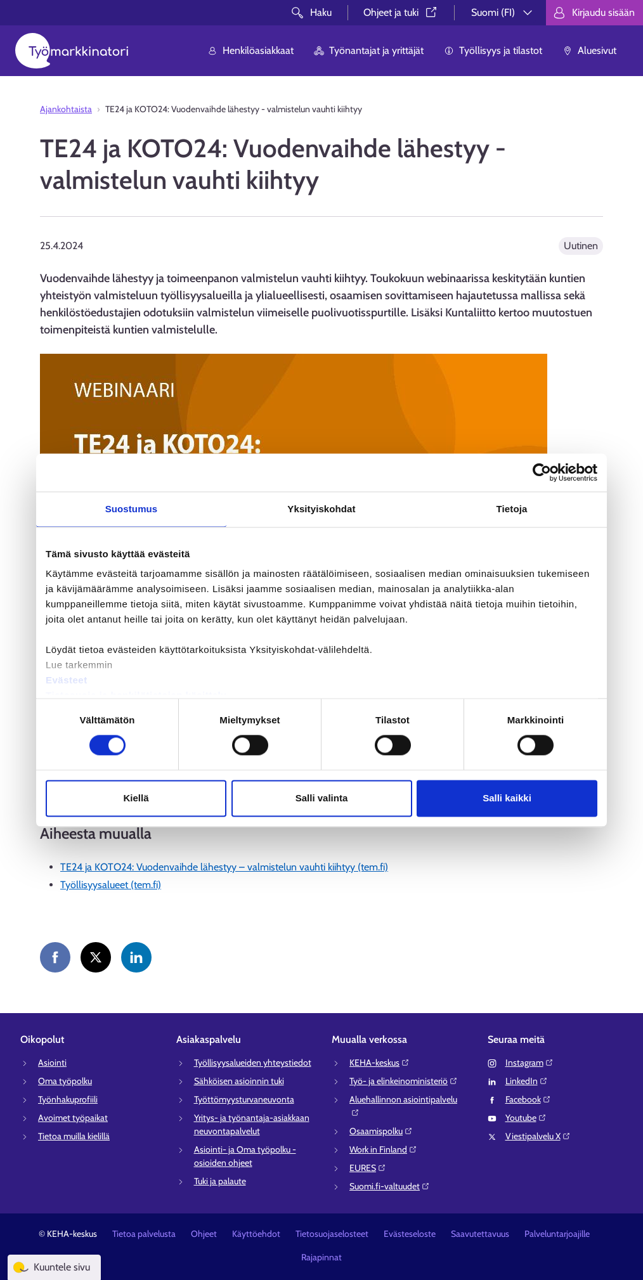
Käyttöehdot (256, 1233)
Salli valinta (322, 797)
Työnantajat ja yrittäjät (369, 50)
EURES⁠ (367, 1167)
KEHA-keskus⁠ (379, 1062)
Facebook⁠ (528, 1099)
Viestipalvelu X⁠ (538, 1136)
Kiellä (135, 797)
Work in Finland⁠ (383, 1149)
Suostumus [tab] (131, 508)
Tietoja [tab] (512, 508)
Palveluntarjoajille (557, 1233)
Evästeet (67, 680)
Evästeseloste (410, 1233)
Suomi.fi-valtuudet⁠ (389, 1186)
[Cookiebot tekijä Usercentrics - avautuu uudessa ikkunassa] (541, 472)
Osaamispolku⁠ (381, 1131)
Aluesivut (589, 50)
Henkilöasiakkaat (250, 50)
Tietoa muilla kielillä (74, 1136)
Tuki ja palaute (220, 1181)
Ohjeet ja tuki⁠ (401, 12)
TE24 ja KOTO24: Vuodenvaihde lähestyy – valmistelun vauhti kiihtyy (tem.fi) (224, 867)
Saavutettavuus (480, 1233)
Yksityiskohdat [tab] (321, 508)
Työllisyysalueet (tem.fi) (110, 885)
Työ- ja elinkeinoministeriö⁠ (403, 1081)
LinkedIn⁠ (526, 1081)
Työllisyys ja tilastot (493, 50)
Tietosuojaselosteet (332, 1233)
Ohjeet (204, 1233)
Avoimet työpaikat (73, 1117)
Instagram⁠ (529, 1062)
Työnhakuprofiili (68, 1099)
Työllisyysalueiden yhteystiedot (252, 1062)
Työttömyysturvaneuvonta (244, 1099)
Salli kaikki (507, 797)
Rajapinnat (321, 1257)
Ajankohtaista (66, 109)
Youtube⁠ (526, 1117)
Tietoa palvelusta (144, 1233)
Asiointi (52, 1062)
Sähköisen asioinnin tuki (239, 1081)
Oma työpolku (65, 1081)
